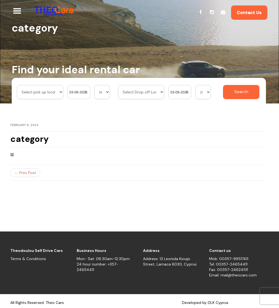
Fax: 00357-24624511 (228, 270)
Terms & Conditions (28, 259)
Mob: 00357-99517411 (228, 259)
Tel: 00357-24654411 (228, 264)
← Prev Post (25, 173)
